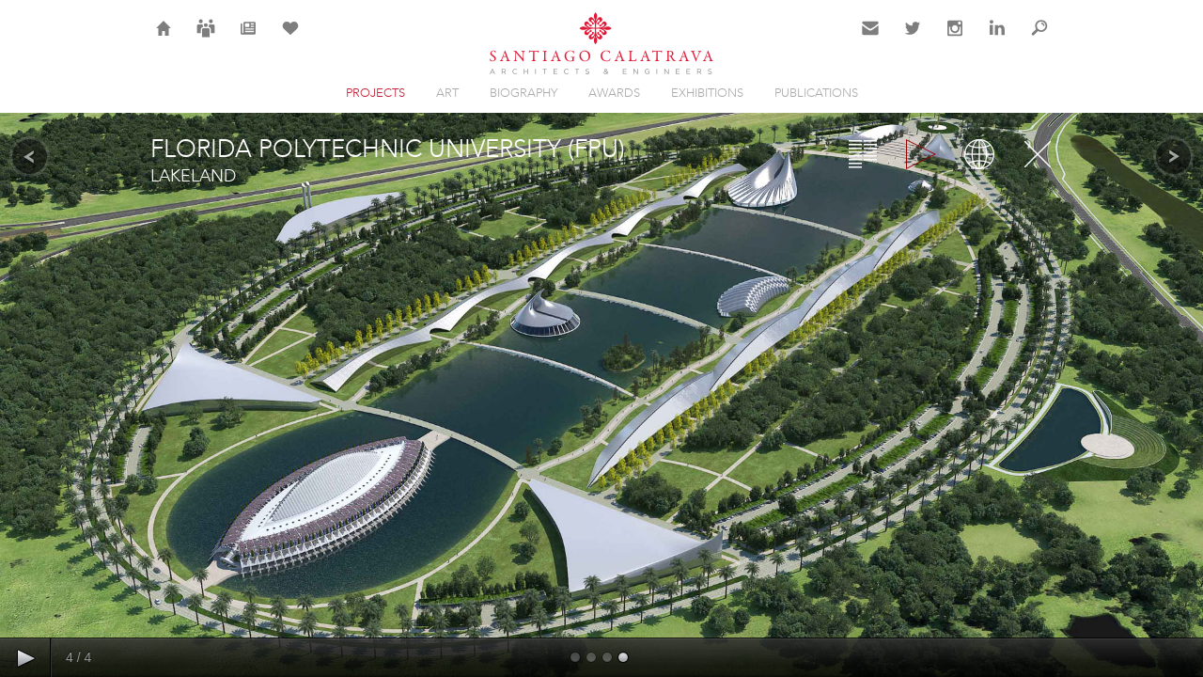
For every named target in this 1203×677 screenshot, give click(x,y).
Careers (206, 39)
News (248, 39)
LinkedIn (997, 39)
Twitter (913, 39)
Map (979, 154)
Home (164, 39)
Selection (290, 39)
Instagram (955, 39)
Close (1038, 154)
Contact (870, 39)
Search (1039, 39)
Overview (863, 154)
